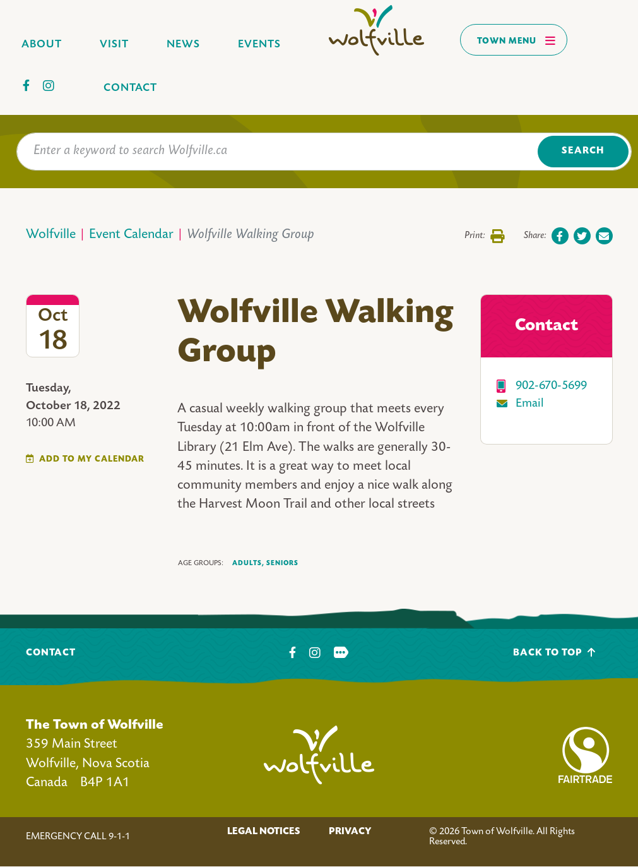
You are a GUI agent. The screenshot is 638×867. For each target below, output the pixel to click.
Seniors (282, 563)
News (183, 44)
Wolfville (51, 235)
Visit (114, 44)
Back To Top (554, 652)
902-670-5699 (551, 386)
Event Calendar (131, 235)
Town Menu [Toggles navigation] (516, 40)
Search (583, 151)
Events (259, 44)
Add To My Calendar (92, 459)
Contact (130, 88)
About (41, 44)
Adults (248, 563)
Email (530, 404)
